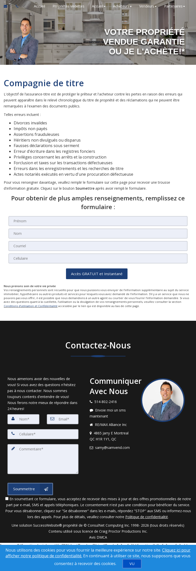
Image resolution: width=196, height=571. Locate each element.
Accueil (39, 6)
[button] (97, 273)
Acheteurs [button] (122, 6)
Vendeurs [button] (147, 6)
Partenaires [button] (174, 6)
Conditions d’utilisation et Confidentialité (31, 306)
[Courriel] (98, 246)
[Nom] (98, 234)
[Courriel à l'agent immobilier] (8, 6)
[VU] (132, 564)
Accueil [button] (98, 6)
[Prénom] (98, 221)
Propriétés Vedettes (68, 6)
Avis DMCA (98, 536)
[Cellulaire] (98, 258)
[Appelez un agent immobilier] (15, 6)
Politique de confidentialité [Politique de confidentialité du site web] (146, 516)
